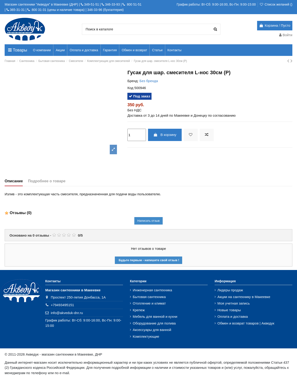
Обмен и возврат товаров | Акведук (245, 323)
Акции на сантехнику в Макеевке (243, 297)
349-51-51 (91, 4)
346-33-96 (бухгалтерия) (105, 10)
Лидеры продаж (230, 290)
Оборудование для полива (154, 323)
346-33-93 (112, 4)
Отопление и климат (149, 303)
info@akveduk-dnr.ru (67, 313)
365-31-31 (17, 10)
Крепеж (139, 310)
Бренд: (133, 81)
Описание (14, 181)
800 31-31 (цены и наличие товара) (58, 10)
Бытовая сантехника (149, 297)
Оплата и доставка (232, 316)
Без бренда (148, 81)
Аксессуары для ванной (152, 330)
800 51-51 (134, 4)
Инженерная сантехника (152, 290)
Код (130, 88)
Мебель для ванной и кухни (155, 316)
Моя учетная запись (233, 303)
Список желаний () (275, 4)
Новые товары (229, 310)
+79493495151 (62, 305)
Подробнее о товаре (46, 181)
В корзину (164, 135)
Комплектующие (146, 336)
